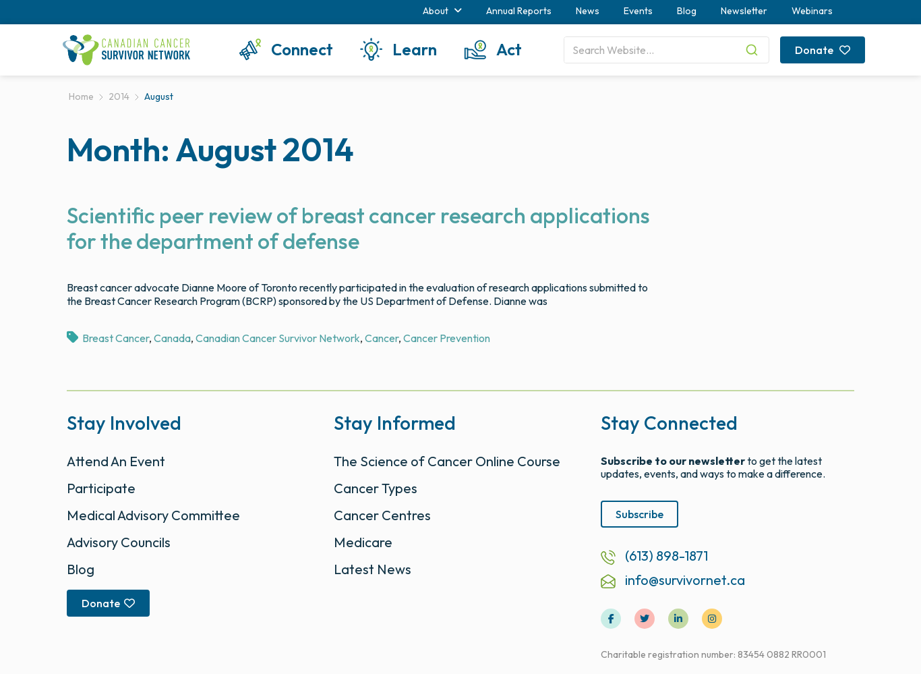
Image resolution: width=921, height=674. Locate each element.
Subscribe (639, 514)
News (587, 11)
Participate (101, 488)
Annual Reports (519, 11)
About (442, 11)
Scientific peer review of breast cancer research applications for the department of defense (358, 228)
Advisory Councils (119, 542)
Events (638, 11)
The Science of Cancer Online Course (447, 461)
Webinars (812, 11)
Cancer (381, 338)
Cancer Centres (382, 515)
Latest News (372, 569)
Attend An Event (116, 461)
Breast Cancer (115, 338)
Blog (686, 11)
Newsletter (744, 11)
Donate (822, 50)
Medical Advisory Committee (153, 515)
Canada (172, 338)
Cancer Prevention (446, 338)
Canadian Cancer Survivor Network (278, 338)
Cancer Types (375, 488)
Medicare (363, 542)
